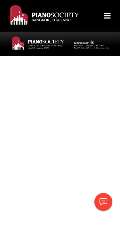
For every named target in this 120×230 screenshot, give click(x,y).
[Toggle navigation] (107, 16)
